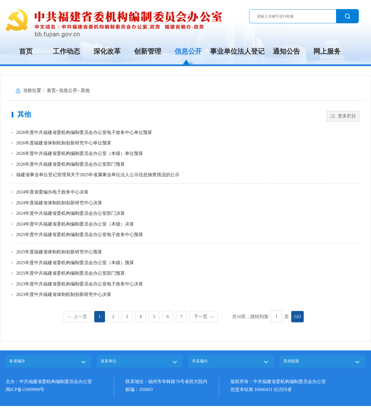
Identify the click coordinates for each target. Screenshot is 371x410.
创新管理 (147, 51)
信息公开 (188, 51)
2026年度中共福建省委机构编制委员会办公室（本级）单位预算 (79, 154)
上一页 (77, 318)
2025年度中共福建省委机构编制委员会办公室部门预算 (70, 275)
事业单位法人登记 (237, 51)
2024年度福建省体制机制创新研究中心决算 (59, 203)
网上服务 (327, 51)
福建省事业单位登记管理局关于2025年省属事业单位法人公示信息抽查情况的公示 (98, 175)
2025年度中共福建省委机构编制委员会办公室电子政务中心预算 (79, 236)
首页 (26, 51)
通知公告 (286, 51)
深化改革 (107, 51)
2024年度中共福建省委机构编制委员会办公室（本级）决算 (75, 225)
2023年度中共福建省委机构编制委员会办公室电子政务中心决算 (79, 285)
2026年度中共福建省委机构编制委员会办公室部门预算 (70, 165)
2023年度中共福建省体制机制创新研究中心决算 (64, 296)
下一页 (204, 318)
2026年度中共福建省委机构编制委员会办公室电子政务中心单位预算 (84, 132)
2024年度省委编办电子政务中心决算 (52, 193)
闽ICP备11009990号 (25, 393)
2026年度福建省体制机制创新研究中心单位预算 (64, 143)
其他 (85, 90)
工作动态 (66, 51)
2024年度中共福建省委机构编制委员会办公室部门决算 (70, 214)
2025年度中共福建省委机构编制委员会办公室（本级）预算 (75, 264)
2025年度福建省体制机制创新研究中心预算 (59, 253)
